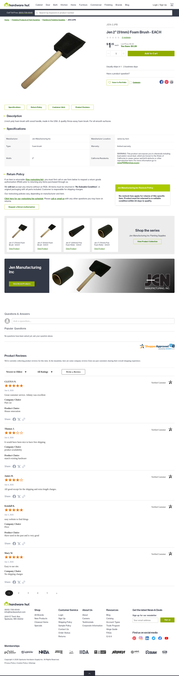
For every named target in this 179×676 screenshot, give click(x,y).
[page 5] (47, 593)
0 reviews (126, 37)
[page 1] (9, 593)
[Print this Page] (171, 82)
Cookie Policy (22, 669)
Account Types (113, 622)
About (85, 615)
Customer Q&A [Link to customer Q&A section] (58, 107)
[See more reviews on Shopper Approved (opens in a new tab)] (23, 420)
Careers (86, 619)
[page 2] (19, 593)
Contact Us (63, 629)
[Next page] (57, 593)
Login (155, 5)
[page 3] (28, 593)
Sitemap (32, 669)
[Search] (103, 12)
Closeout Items (41, 622)
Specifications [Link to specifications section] (14, 107)
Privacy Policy (10, 669)
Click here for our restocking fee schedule (23, 198)
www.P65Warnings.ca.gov (128, 163)
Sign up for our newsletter (144, 615)
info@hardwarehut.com (14, 612)
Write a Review (73, 372)
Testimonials (87, 622)
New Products (40, 619)
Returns (62, 636)
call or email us (57, 198)
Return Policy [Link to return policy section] (36, 107)
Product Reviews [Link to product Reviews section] (82, 107)
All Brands (39, 615)
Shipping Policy (65, 622)
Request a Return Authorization (22, 207)
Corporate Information (92, 626)
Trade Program (113, 626)
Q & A (109, 636)
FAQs (108, 633)
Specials (38, 626)
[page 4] (38, 593)
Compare (134, 82)
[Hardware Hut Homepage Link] (17, 4)
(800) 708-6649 (25, 13)
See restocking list (34, 179)
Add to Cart (151, 53)
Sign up (167, 620)
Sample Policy (64, 626)
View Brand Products (22, 284)
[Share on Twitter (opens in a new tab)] (19, 420)
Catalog (109, 619)
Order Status (64, 633)
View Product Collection (147, 241)
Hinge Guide (111, 629)
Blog (108, 615)
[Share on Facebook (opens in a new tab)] (14, 420)
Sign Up (163, 5)
